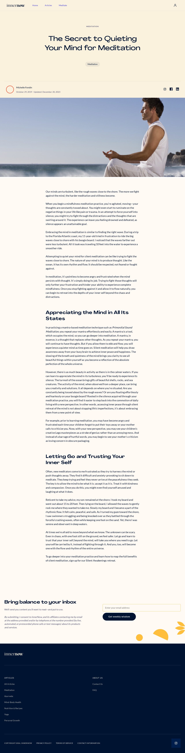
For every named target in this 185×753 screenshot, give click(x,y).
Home (35, 5)
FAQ (94, 690)
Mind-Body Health (12, 702)
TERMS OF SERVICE (64, 743)
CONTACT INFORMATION (88, 743)
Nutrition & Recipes (13, 708)
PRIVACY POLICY (44, 743)
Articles (48, 5)
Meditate (63, 5)
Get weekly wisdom (119, 616)
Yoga (6, 714)
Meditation (93, 64)
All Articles (9, 684)
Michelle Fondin (24, 87)
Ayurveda (8, 696)
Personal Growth (12, 720)
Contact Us (97, 684)
